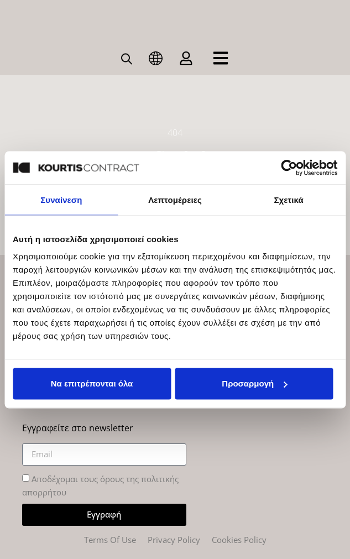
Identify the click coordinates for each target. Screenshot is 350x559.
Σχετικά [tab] (288, 199)
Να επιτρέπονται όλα (92, 383)
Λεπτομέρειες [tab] (175, 199)
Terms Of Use (110, 539)
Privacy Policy (174, 539)
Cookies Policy (239, 539)
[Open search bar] (126, 58)
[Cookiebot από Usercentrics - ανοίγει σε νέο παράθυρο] (289, 167)
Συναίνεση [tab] (61, 199)
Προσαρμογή (254, 383)
